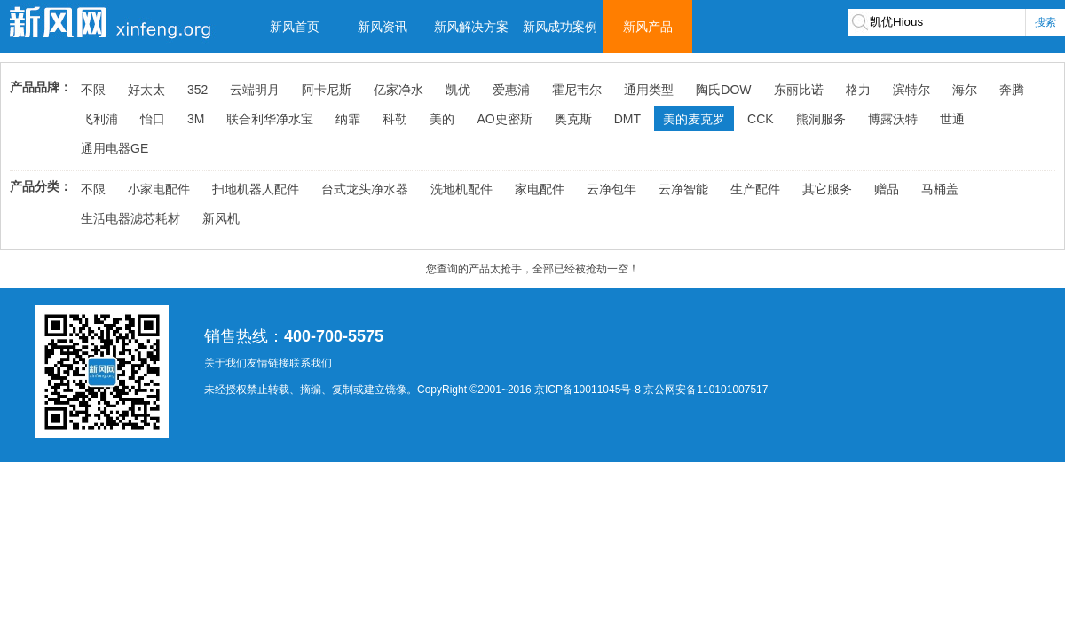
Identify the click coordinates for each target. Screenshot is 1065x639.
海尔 (964, 90)
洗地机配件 (461, 189)
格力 (858, 90)
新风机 (221, 218)
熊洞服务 (821, 119)
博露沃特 (893, 119)
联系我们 (310, 363)
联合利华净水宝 (269, 119)
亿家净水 (398, 90)
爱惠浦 (511, 90)
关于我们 (225, 363)
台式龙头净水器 (364, 189)
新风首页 (295, 27)
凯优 (458, 90)
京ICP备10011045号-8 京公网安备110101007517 (651, 389)
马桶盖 (939, 189)
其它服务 (827, 189)
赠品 (886, 189)
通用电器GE (114, 148)
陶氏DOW (723, 90)
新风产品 (648, 27)
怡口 (152, 119)
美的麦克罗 (694, 119)
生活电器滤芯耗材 (130, 218)
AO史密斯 (504, 119)
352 (197, 90)
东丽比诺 (799, 90)
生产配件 (755, 189)
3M (195, 119)
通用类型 (649, 90)
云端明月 (255, 90)
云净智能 (683, 189)
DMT (627, 119)
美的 (442, 119)
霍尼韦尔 (577, 90)
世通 (952, 119)
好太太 (146, 90)
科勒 (395, 119)
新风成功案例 (560, 27)
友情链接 (268, 363)
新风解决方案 (471, 27)
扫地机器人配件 (255, 189)
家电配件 (539, 189)
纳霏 (347, 119)
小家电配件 (159, 189)
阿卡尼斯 (326, 90)
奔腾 (1011, 90)
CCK (760, 119)
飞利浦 (99, 119)
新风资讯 (382, 27)
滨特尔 (911, 90)
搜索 (1045, 22)
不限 (93, 90)
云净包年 (611, 189)
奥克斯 (573, 119)
